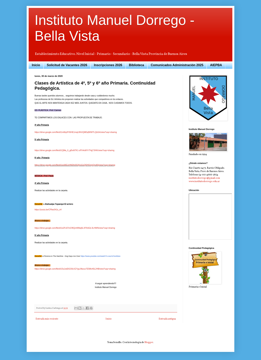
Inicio (36, 65)
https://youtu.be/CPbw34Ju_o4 (48, 210)
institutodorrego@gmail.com (204, 178)
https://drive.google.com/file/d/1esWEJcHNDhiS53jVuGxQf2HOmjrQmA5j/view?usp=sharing (75, 165)
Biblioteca (136, 65)
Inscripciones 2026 (108, 65)
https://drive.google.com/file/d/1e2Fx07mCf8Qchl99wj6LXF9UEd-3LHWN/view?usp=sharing (75, 228)
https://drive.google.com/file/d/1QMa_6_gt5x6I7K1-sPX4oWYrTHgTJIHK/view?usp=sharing (74, 150)
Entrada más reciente (47, 319)
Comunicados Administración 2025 (177, 65)
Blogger (148, 342)
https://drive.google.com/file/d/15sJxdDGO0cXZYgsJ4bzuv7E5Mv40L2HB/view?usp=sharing (75, 269)
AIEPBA (216, 65)
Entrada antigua (167, 319)
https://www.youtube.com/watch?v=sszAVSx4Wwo (100, 256)
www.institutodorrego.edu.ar (204, 181)
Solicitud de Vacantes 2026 (67, 65)
